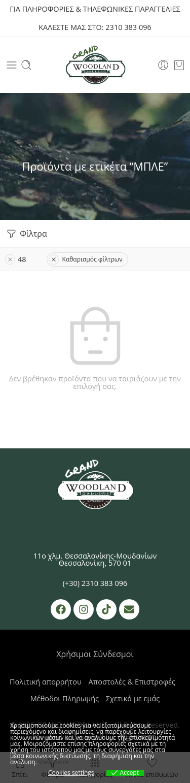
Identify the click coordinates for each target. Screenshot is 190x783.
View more (53, 762)
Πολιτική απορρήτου (46, 682)
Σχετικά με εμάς (133, 698)
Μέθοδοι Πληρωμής (64, 698)
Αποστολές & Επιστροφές (132, 682)
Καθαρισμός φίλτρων (86, 259)
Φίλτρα (26, 233)
